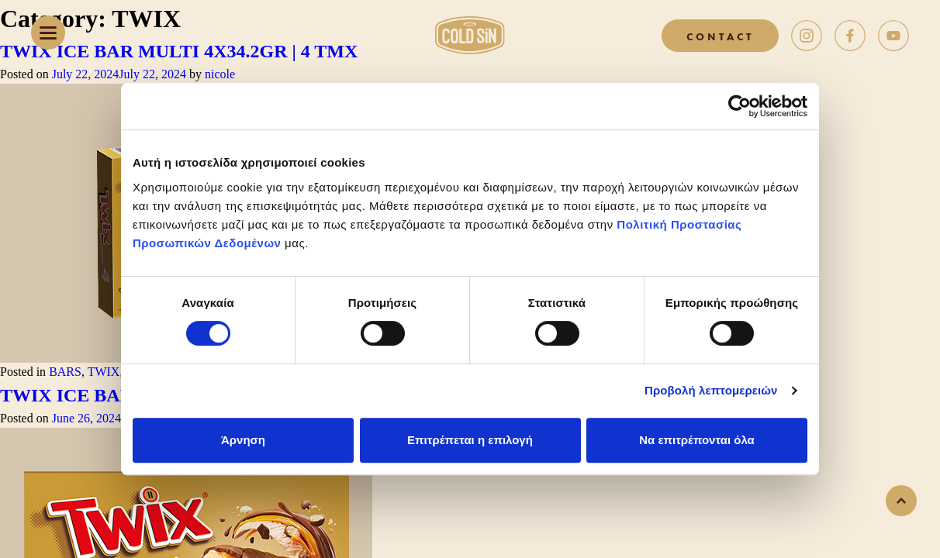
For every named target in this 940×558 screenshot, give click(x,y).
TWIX (104, 371)
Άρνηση (243, 439)
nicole (220, 74)
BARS (65, 371)
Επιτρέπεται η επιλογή (470, 439)
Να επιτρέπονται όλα (697, 439)
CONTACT (720, 35)
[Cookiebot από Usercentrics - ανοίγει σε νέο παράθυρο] (739, 106)
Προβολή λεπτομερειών (711, 390)
